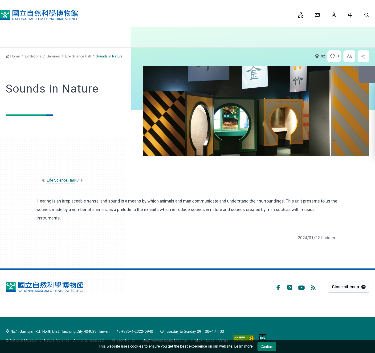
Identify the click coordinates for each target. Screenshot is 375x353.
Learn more (243, 346)
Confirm (267, 346)
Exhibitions (33, 56)
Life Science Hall (78, 56)
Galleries (53, 56)
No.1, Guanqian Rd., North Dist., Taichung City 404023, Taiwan (58, 331)
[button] (366, 15)
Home (15, 56)
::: (291, 14)
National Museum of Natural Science (39, 15)
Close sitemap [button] (345, 286)
